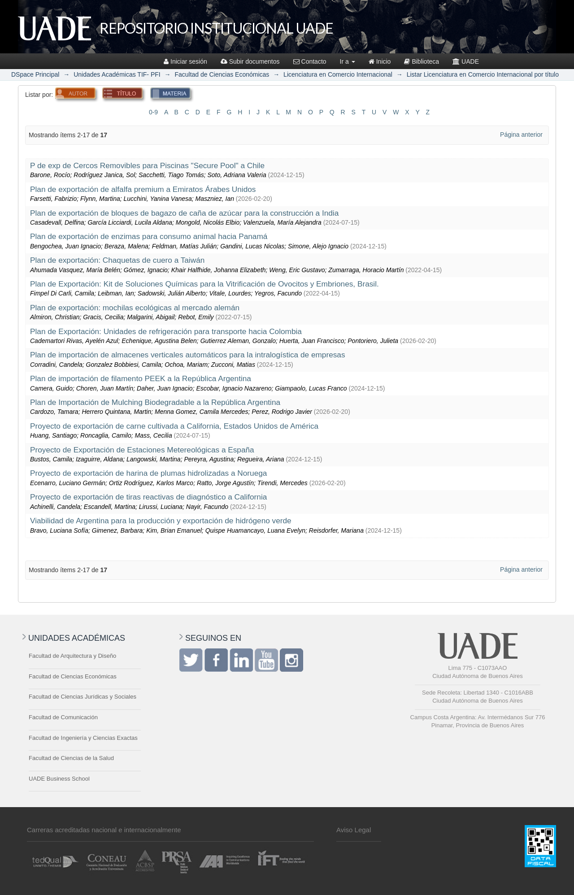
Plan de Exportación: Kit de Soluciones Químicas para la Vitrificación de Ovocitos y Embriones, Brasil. (204, 283)
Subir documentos (250, 61)
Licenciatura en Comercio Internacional (337, 74)
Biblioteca (421, 61)
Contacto (309, 61)
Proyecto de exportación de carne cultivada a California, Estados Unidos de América (174, 425)
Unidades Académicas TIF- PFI (117, 74)
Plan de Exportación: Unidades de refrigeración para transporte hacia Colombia (166, 331)
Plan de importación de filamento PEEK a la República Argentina (140, 378)
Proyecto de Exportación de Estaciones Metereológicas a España (142, 449)
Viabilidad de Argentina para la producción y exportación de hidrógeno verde (160, 520)
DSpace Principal (35, 74)
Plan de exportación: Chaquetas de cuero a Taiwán (117, 260)
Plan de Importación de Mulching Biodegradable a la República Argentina (155, 402)
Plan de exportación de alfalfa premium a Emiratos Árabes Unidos (143, 189)
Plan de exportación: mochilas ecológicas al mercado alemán (134, 307)
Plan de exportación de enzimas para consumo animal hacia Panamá (148, 236)
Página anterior (521, 134)
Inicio (380, 61)
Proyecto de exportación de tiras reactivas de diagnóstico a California (148, 496)
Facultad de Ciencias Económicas (221, 74)
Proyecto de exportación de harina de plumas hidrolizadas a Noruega (148, 473)
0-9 (153, 112)
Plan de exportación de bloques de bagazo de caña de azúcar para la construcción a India (184, 213)
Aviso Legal (353, 830)
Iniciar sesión (185, 61)
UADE (465, 61)
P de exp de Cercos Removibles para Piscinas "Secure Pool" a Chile (147, 165)
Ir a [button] (347, 61)
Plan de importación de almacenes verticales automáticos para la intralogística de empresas (187, 354)
